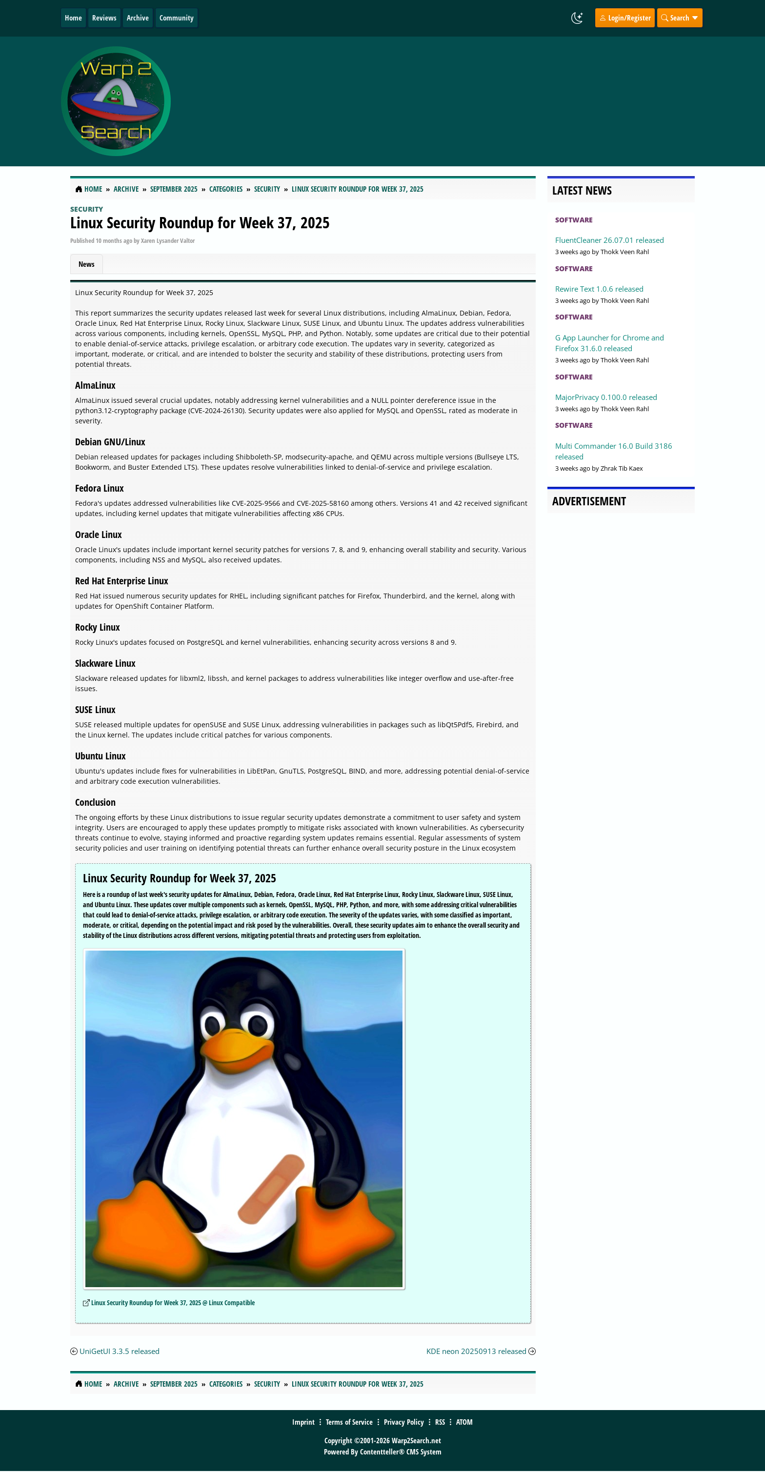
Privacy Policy (404, 1422)
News (87, 264)
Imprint (303, 1422)
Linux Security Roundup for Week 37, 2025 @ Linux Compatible (173, 1302)
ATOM (464, 1422)
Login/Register (625, 17)
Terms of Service (349, 1422)
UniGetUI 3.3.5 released (120, 1351)
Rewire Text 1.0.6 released (599, 289)
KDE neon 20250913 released (476, 1351)
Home (73, 17)
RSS (440, 1422)
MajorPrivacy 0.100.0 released (606, 397)
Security (86, 209)
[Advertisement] (440, 101)
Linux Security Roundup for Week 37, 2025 (200, 222)
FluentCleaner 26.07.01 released (609, 240)
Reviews (104, 17)
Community (177, 17)
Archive (138, 17)
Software (574, 219)
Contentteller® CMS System (401, 1451)
